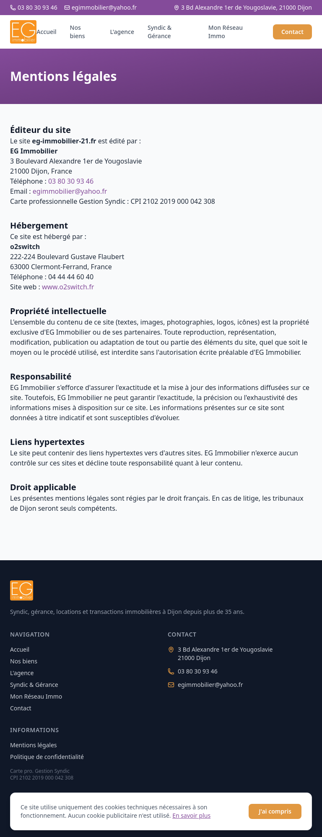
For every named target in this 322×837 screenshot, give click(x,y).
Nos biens (77, 31)
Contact (292, 32)
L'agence (122, 32)
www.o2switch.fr (68, 286)
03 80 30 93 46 (33, 7)
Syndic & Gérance (159, 31)
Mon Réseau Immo (225, 31)
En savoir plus (191, 815)
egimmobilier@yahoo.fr (100, 7)
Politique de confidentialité (47, 757)
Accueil (46, 32)
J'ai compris (275, 811)
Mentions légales (33, 745)
